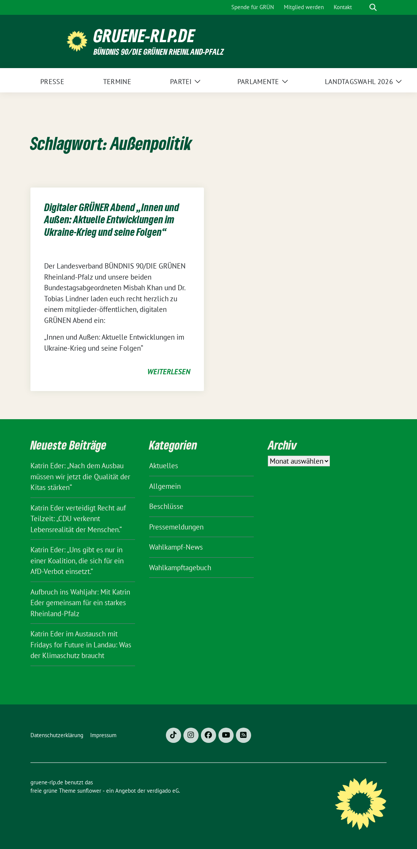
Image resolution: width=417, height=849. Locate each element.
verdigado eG (163, 790)
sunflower (89, 790)
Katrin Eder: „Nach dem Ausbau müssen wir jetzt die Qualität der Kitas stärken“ (80, 476)
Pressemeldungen (176, 526)
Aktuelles (163, 465)
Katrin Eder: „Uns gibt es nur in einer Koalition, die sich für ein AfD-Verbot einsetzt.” (77, 560)
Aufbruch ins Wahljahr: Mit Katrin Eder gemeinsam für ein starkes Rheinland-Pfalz (80, 602)
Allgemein (165, 486)
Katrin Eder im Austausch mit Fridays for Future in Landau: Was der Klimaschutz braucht (80, 644)
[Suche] (362, 7)
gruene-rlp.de (144, 35)
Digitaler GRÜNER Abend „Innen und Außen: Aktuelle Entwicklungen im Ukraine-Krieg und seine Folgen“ (111, 219)
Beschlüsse (166, 506)
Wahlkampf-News (176, 547)
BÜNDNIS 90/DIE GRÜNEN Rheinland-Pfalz (159, 51)
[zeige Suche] (373, 7)
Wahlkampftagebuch (180, 567)
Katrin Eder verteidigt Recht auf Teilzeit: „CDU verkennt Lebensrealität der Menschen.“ (78, 518)
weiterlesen (168, 371)
